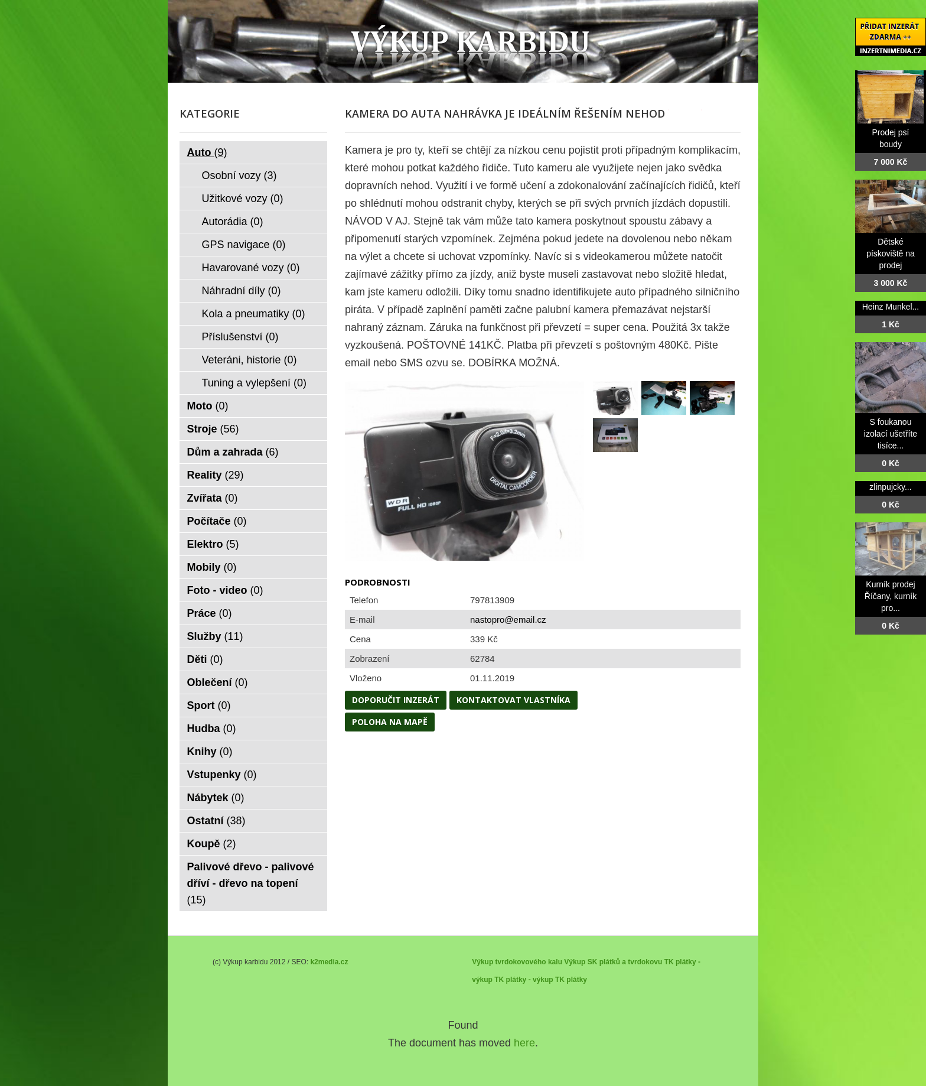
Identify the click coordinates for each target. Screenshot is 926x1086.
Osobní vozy (239, 175)
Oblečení (217, 682)
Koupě (211, 844)
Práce (209, 613)
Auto (207, 152)
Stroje (213, 429)
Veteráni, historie (249, 360)
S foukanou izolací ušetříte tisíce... (890, 433)
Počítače (217, 521)
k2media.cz (329, 962)
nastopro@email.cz (508, 619)
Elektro (213, 544)
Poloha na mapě (390, 721)
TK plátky (571, 980)
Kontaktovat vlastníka (513, 699)
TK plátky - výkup (523, 980)
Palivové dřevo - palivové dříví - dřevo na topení (250, 883)
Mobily (212, 567)
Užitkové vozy (242, 198)
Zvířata (212, 498)
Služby (215, 636)
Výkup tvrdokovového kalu (517, 962)
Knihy (210, 751)
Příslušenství (240, 337)
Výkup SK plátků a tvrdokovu (613, 962)
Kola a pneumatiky (253, 314)
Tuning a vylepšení (254, 383)
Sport (209, 705)
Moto (208, 406)
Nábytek (215, 798)
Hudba (211, 728)
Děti (205, 659)
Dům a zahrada (233, 452)
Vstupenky (222, 775)
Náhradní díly (241, 291)
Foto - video (225, 590)
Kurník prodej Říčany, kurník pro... (891, 596)
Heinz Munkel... (890, 306)
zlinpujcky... (890, 487)
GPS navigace (244, 245)
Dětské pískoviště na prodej (890, 253)
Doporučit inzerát (395, 699)
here (524, 1043)
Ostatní (216, 821)
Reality (215, 475)
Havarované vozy (251, 268)
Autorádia (232, 221)
